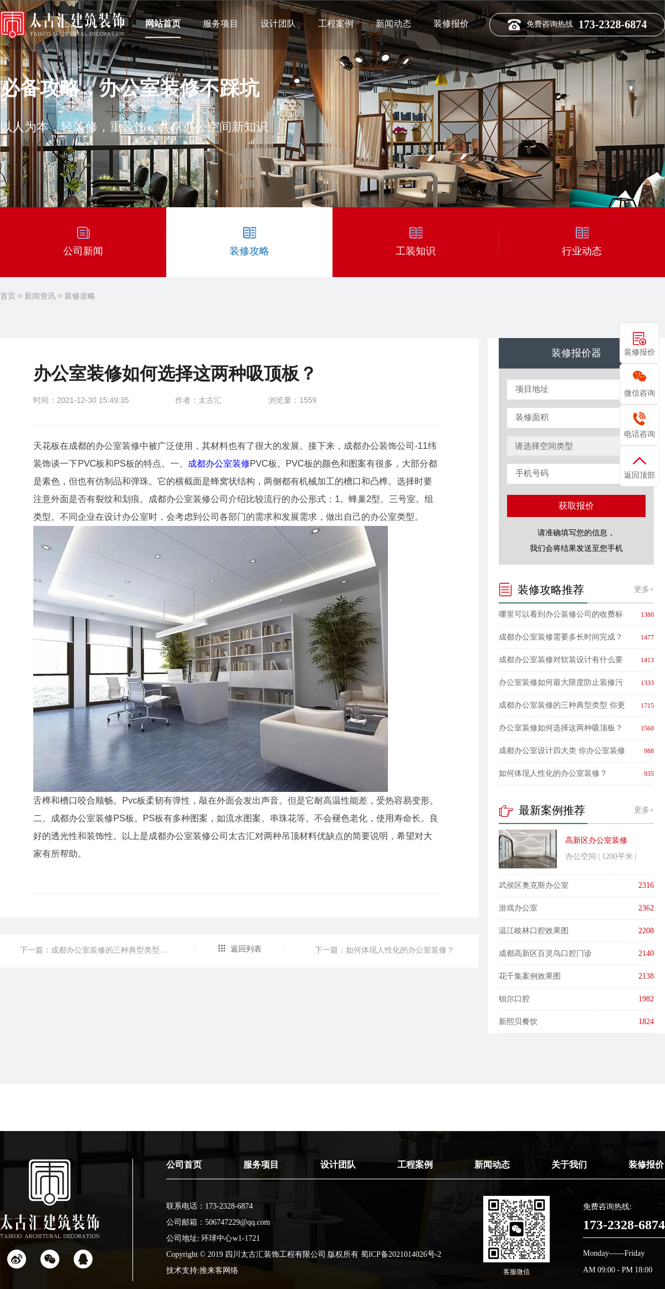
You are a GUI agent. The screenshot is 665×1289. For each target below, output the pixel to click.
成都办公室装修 (219, 463)
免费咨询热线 (577, 23)
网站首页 (163, 22)
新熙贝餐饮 (518, 1021)
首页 (8, 295)
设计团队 (278, 22)
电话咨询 (639, 433)
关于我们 (569, 1203)
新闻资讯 (39, 295)
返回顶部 (639, 474)
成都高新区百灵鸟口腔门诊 (545, 953)
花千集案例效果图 (530, 976)
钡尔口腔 (514, 999)
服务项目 (220, 22)
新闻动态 (393, 22)
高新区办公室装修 (596, 840)
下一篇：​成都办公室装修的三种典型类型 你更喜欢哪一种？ (94, 949)
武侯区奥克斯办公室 (534, 885)
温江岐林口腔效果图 (534, 931)
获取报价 (576, 505)
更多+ (644, 589)
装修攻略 (79, 295)
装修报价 (451, 22)
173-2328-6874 (624, 1263)
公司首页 (184, 1203)
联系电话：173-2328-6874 (209, 1244)
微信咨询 (639, 392)
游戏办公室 (518, 908)
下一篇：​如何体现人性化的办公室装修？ (384, 949)
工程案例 (336, 22)
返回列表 (246, 948)
